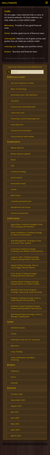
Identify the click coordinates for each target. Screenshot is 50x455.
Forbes (7, 33)
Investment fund (18, 183)
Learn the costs (17, 112)
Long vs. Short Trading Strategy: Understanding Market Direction (25, 258)
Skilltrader (9, 3)
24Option (15, 371)
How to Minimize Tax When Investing (23, 358)
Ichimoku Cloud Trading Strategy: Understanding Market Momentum (26, 307)
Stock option (16, 177)
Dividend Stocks (18, 327)
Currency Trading (18, 171)
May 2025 (15, 424)
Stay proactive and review (22, 136)
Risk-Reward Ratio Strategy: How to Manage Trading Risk (26, 315)
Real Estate (16, 195)
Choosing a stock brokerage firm (25, 118)
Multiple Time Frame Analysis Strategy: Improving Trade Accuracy (26, 291)
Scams (13, 333)
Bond (13, 159)
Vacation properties (19, 213)
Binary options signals (20, 154)
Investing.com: (10, 46)
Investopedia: (10, 38)
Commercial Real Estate (21, 201)
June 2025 (15, 418)
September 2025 (18, 400)
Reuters (7, 51)
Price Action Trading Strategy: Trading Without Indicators (24, 274)
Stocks (14, 189)
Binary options (17, 147)
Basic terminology (19, 89)
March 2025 (16, 435)
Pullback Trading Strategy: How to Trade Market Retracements (26, 299)
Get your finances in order (22, 83)
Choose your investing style (23, 107)
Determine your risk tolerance (24, 95)
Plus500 (14, 383)
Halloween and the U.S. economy (25, 339)
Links (7, 11)
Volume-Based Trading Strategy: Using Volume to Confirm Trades (25, 282)
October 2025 (17, 394)
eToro (13, 377)
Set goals (15, 101)
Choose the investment (21, 130)
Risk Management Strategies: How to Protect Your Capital (26, 241)
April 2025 (15, 430)
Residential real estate (20, 207)
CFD (12, 165)
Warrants (15, 345)
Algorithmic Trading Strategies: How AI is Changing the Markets (26, 225)
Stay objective (17, 124)
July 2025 (15, 412)
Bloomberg (9, 25)
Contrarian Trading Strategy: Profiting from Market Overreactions (27, 250)
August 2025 (16, 406)
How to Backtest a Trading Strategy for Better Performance (26, 233)
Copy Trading (16, 351)
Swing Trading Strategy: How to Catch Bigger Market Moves (24, 266)
